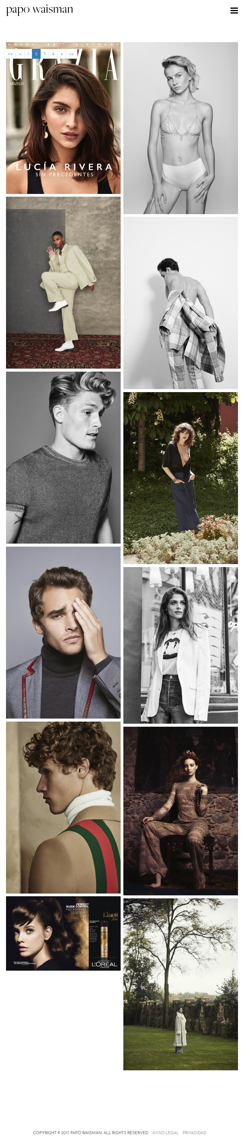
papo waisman (39, 9)
